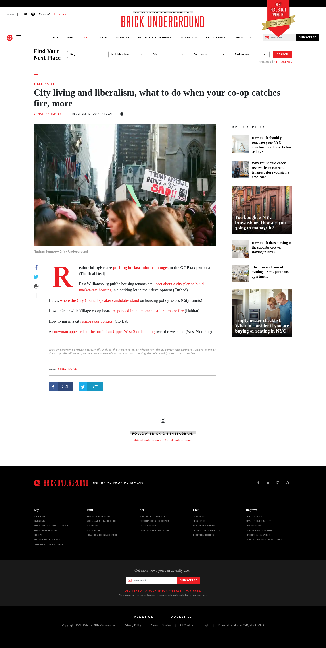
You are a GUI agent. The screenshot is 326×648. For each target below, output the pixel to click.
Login (206, 625)
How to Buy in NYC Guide (48, 544)
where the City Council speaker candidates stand (99, 300)
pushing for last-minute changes (141, 267)
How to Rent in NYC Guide (102, 535)
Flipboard (44, 13)
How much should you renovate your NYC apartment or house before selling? (272, 145)
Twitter (25, 14)
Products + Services (258, 535)
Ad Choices (187, 625)
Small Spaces (254, 516)
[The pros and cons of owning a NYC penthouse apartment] (240, 273)
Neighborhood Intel (205, 525)
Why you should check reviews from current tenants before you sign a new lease (270, 170)
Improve (122, 37)
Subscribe (189, 580)
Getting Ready (148, 525)
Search (282, 54)
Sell (142, 510)
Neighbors (199, 516)
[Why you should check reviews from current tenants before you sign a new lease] (240, 170)
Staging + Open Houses (153, 516)
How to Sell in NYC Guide (155, 530)
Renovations (253, 525)
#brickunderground (178, 440)
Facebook (17, 14)
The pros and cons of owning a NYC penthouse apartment (271, 271)
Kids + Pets (199, 521)
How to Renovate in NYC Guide (264, 539)
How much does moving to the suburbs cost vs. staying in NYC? (271, 247)
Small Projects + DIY (258, 521)
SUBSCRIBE (307, 37)
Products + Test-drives (206, 530)
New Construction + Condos (51, 525)
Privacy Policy (133, 625)
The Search (93, 530)
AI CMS (259, 625)
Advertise (188, 37)
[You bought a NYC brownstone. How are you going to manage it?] (262, 210)
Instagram (33, 14)
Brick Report (216, 37)
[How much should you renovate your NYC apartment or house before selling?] (240, 144)
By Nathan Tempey (47, 113)
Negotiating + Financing (48, 539)
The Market (40, 516)
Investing (39, 521)
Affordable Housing (46, 530)
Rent (71, 37)
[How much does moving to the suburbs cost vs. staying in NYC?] (240, 249)
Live (103, 37)
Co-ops (38, 535)
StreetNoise (44, 83)
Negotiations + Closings (154, 521)
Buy (56, 37)
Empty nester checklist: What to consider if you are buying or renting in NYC (262, 326)
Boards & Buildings (155, 37)
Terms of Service (161, 625)
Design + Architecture (259, 530)
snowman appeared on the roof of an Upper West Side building (103, 331)
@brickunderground (148, 440)
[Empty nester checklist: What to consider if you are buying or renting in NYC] (262, 313)
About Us (244, 37)
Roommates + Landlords (101, 521)
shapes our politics (97, 321)
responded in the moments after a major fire (148, 311)
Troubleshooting (203, 535)
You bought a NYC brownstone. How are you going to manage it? (260, 222)
